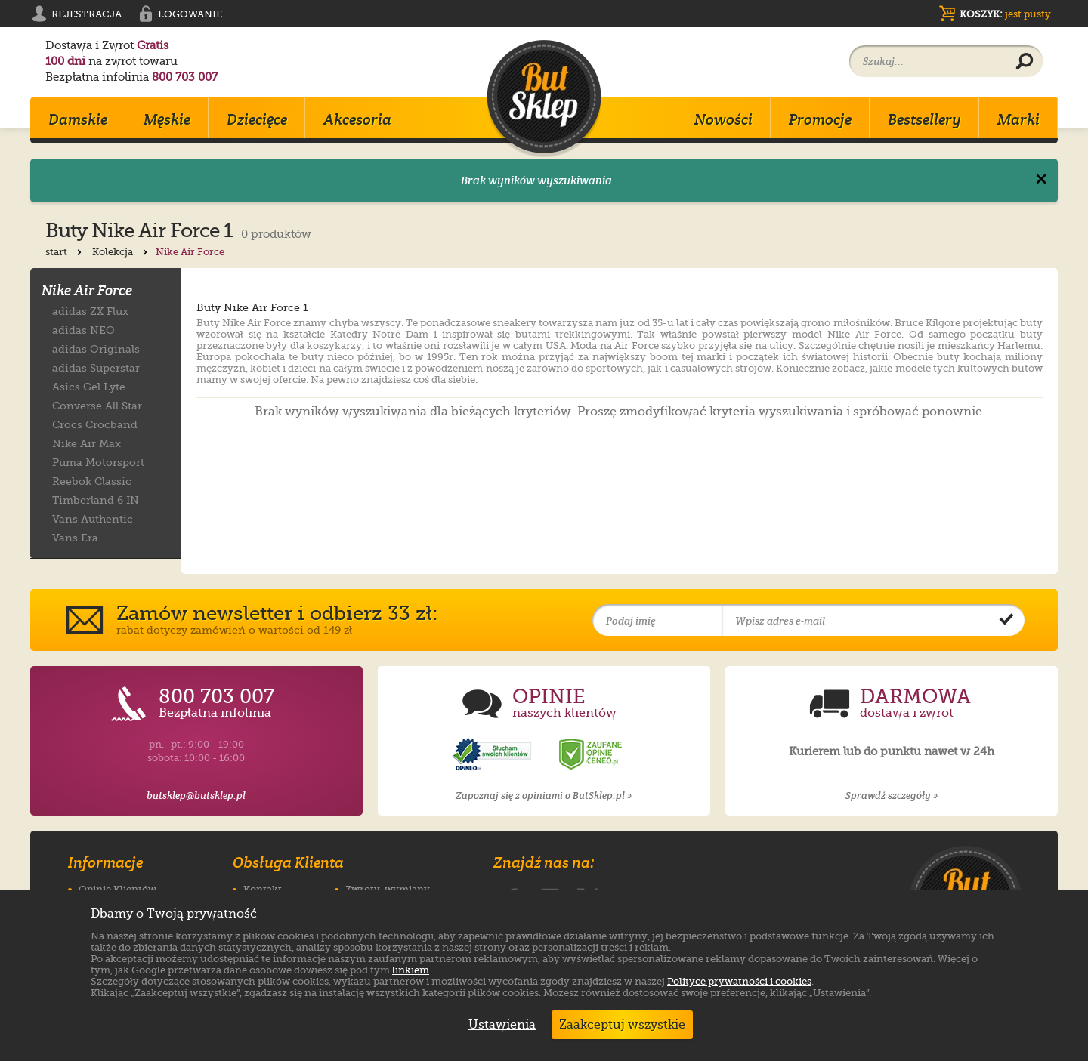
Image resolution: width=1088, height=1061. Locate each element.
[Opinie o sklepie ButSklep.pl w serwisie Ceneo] (591, 755)
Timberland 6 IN (95, 499)
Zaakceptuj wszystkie (622, 1025)
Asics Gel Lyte (88, 386)
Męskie (167, 119)
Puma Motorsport (98, 461)
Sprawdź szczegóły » (891, 795)
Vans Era (75, 537)
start (65, 252)
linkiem (410, 970)
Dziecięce (257, 119)
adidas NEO (83, 329)
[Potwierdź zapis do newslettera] (1006, 621)
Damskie (77, 119)
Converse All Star (97, 405)
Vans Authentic (92, 518)
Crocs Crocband (95, 424)
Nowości (723, 119)
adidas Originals (96, 348)
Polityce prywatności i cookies (739, 981)
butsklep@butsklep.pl (196, 795)
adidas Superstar (96, 367)
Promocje (820, 119)
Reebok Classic (91, 480)
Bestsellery (924, 119)
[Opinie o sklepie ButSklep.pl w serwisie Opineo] (493, 755)
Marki (1018, 119)
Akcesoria (357, 119)
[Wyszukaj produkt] (1024, 62)
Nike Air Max (86, 443)
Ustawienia (498, 1025)
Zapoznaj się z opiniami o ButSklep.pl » (544, 795)
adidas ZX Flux (90, 310)
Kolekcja (121, 252)
